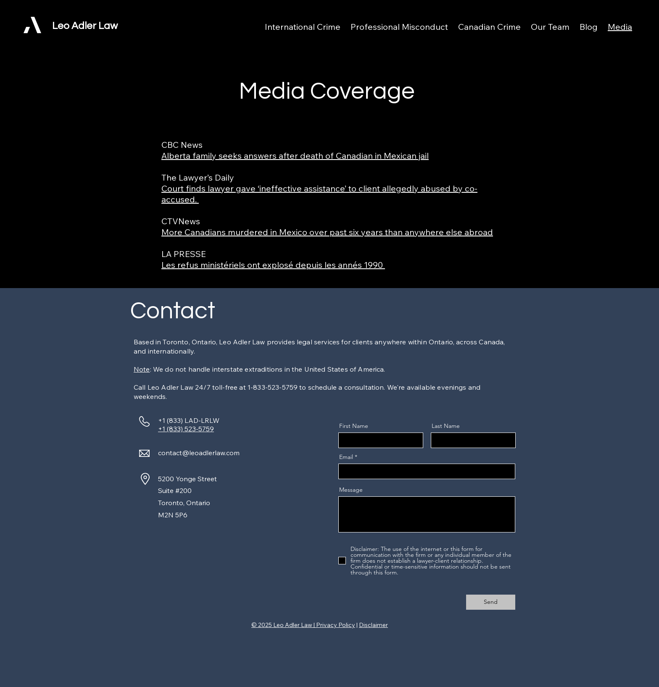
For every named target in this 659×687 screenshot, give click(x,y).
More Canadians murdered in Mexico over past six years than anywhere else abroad (327, 232)
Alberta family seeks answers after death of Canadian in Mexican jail (295, 155)
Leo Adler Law (85, 26)
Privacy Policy (335, 625)
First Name (353, 426)
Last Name (446, 426)
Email (346, 457)
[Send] (490, 602)
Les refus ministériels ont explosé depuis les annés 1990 (273, 265)
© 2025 (262, 625)
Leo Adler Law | (294, 625)
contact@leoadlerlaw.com (199, 452)
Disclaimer (373, 625)
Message (351, 490)
